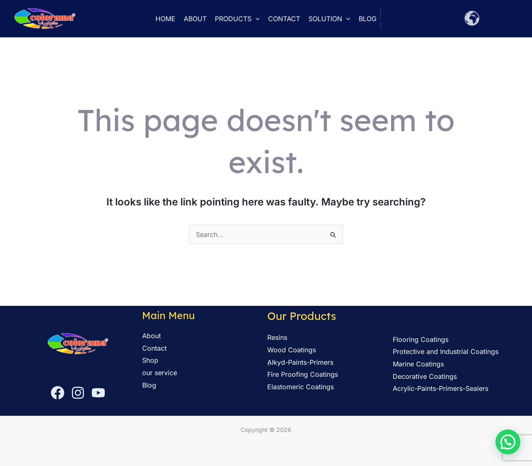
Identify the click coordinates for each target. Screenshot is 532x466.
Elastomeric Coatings (300, 387)
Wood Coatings (291, 350)
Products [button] (237, 18)
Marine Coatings (418, 364)
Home (165, 19)
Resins (277, 337)
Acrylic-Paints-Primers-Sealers (440, 388)
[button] (255, 18)
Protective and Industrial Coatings (445, 351)
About (195, 19)
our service (159, 372)
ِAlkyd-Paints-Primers (300, 362)
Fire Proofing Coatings (302, 374)
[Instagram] (78, 393)
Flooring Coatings (420, 339)
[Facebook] (57, 393)
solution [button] (329, 18)
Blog (368, 19)
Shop (150, 360)
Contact (284, 19)
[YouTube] (98, 393)
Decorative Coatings (425, 376)
